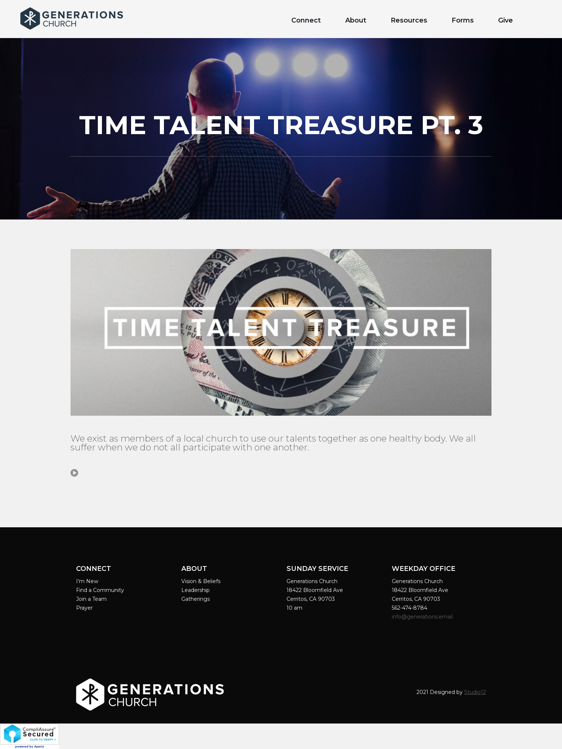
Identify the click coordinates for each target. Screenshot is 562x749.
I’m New (87, 581)
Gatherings (195, 599)
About (355, 20)
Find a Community (100, 590)
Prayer (84, 608)
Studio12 (475, 692)
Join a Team (91, 599)
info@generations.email (423, 616)
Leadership (195, 590)
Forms (463, 20)
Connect (306, 20)
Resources (409, 20)
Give (505, 20)
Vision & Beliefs (200, 581)
